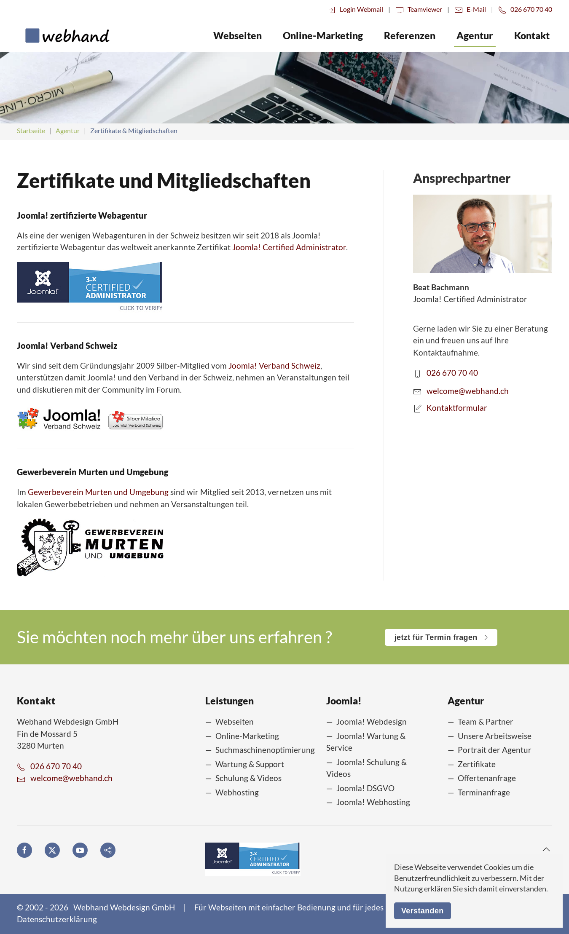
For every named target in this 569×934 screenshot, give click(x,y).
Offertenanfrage (487, 778)
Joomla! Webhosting (373, 802)
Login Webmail (355, 9)
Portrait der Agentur (494, 750)
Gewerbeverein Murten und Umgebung (98, 492)
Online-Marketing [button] (323, 35)
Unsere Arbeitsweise (494, 736)
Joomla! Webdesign (371, 721)
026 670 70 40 (525, 9)
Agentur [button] (474, 35)
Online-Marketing (247, 736)
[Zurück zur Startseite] (63, 35)
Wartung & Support (249, 764)
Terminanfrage (484, 792)
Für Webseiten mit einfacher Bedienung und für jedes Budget (302, 907)
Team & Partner (485, 721)
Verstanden (422, 911)
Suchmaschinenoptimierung (265, 750)
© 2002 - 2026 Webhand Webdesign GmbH (96, 907)
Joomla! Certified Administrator (289, 247)
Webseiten (234, 721)
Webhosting (237, 792)
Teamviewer (418, 9)
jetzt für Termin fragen (441, 637)
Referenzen (409, 35)
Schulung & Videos (248, 778)
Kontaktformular (457, 407)
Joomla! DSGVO (365, 788)
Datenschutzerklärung (57, 919)
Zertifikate (477, 764)
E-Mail (470, 9)
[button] (546, 849)
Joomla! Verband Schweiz (274, 365)
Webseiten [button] (237, 35)
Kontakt (532, 35)
